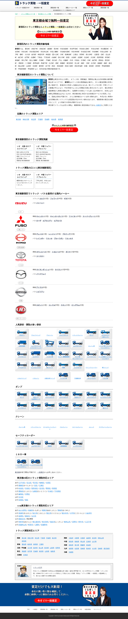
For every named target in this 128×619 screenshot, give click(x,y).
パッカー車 (49, 356)
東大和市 (45, 522)
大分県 (94, 548)
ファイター (73, 216)
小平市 (72, 513)
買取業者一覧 (38, 8)
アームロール (22, 367)
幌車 (63, 367)
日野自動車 (20, 247)
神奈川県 (26, 119)
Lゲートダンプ (63, 397)
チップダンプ (22, 408)
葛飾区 (21, 485)
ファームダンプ (35, 408)
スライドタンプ (91, 397)
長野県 (57, 548)
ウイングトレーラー (91, 367)
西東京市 (22, 519)
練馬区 (21, 494)
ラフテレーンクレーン (105, 427)
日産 (21, 300)
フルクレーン (64, 427)
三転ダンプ (77, 397)
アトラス (39, 287)
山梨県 (52, 548)
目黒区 (21, 500)
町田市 (30, 525)
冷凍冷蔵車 (22, 346)
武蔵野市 (44, 525)
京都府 (82, 538)
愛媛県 (82, 545)
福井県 (35, 548)
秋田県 (41, 551)
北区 (35, 485)
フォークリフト (91, 356)
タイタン (58, 269)
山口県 (94, 541)
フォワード (54, 198)
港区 (26, 500)
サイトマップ (97, 609)
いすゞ (21, 212)
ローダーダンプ (63, 408)
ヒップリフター (77, 446)
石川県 (30, 548)
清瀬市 (21, 513)
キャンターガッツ (56, 216)
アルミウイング (35, 335)
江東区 (41, 485)
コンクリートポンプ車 (35, 465)
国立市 (48, 513)
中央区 (50, 491)
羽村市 (21, 522)
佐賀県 (77, 548)
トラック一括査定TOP (22, 8)
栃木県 (53, 119)
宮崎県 (100, 548)
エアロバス (58, 221)
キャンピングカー (36, 367)
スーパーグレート (89, 216)
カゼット (39, 305)
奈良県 (94, 538)
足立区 (29, 483)
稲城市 (30, 510)
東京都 (18, 119)
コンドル (52, 305)
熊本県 (88, 548)
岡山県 (82, 541)
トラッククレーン (77, 335)
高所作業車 (49, 346)
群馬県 (60, 119)
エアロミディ (47, 221)
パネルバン (36, 378)
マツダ (21, 283)
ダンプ (91, 335)
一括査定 (98, 105)
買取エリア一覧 (88, 8)
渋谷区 (27, 488)
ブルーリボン (59, 238)
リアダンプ (49, 408)
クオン (63, 305)
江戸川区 (22, 483)
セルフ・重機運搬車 (64, 356)
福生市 (52, 522)
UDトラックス (20, 318)
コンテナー (36, 356)
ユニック (91, 427)
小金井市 (88, 513)
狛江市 (34, 513)
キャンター (40, 216)
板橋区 (41, 483)
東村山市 (67, 522)
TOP (16, 14)
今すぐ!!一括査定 (99, 3)
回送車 (50, 446)
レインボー (40, 238)
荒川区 (35, 483)
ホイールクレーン (77, 427)
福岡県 (71, 548)
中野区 (27, 494)
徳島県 (71, 545)
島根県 (77, 541)
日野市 (74, 522)
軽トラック (49, 367)
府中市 (80, 522)
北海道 (25, 555)
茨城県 (47, 119)
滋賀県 (88, 538)
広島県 (88, 541)
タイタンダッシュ (42, 269)
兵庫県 (77, 538)
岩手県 (30, 551)
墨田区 (48, 488)
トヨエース (56, 252)
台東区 (34, 491)
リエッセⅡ (69, 238)
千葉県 (40, 119)
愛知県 (24, 544)
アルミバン (49, 335)
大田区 (48, 483)
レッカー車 (63, 378)
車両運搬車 (63, 446)
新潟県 (46, 548)
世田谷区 (34, 488)
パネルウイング (21, 378)
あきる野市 (23, 510)
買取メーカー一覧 (71, 8)
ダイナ (68, 252)
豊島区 (21, 491)
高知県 (88, 545)
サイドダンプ (91, 408)
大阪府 (71, 538)
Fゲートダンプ (50, 397)
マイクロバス (22, 356)
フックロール (78, 367)
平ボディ (22, 335)
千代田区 (57, 491)
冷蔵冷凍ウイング (50, 378)
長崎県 (82, 548)
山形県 (47, 551)
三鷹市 (37, 525)
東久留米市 (36, 522)
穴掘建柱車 (77, 378)
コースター (40, 256)
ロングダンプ (78, 408)
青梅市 (60, 510)
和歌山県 (101, 538)
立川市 (33, 516)
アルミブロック (63, 335)
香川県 (77, 545)
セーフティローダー (64, 346)
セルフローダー (77, 346)
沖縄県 (71, 552)
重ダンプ (105, 408)
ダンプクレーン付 (105, 397)
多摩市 (21, 516)
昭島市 (44, 510)
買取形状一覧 (54, 8)
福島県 (52, 551)
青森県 (24, 551)
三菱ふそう (20, 229)
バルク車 (105, 378)
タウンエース (41, 252)
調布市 (27, 516)
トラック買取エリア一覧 (28, 14)
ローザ (38, 221)
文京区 (21, 497)
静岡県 (35, 544)
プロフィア (66, 234)
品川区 (41, 488)
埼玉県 (33, 119)
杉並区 (21, 488)
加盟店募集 (88, 609)
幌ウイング (105, 367)
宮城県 (35, 551)
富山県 (41, 548)
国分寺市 (65, 513)
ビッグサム (76, 305)
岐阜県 (30, 544)
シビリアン (40, 292)
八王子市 (88, 522)
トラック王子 (37, 567)
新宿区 (54, 488)
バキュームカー (91, 378)
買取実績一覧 (104, 8)
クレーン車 (91, 346)
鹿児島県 (107, 548)
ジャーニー (40, 203)
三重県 (41, 544)
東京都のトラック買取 (44, 14)
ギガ (65, 198)
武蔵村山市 (23, 525)
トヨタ (21, 265)
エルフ (42, 198)
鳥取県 (71, 541)
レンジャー (53, 234)
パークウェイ (41, 274)
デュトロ (39, 234)
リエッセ (49, 238)
